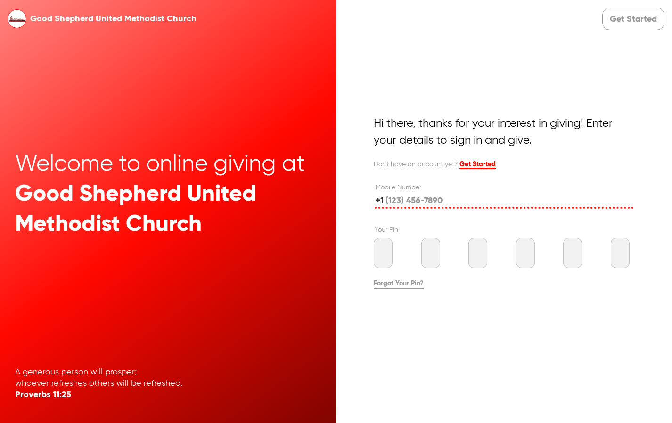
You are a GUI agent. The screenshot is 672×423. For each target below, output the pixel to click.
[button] (633, 19)
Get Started (477, 164)
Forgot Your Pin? (399, 283)
